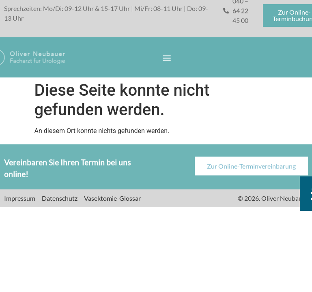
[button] (167, 57)
